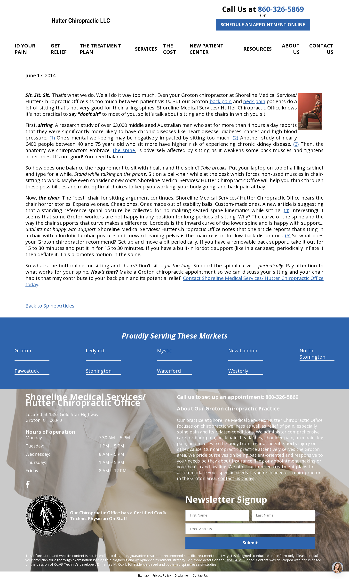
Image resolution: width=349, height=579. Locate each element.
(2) (235, 137)
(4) (286, 210)
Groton (23, 350)
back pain (221, 101)
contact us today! (236, 478)
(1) (52, 137)
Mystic (164, 350)
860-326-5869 (281, 9)
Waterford (169, 371)
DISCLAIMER (235, 560)
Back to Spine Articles (49, 306)
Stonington (99, 371)
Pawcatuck (27, 371)
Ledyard (95, 350)
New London (242, 350)
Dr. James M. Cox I (111, 564)
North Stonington (312, 353)
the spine (124, 150)
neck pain (254, 101)
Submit (250, 543)
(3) (296, 144)
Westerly (238, 371)
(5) (288, 235)
